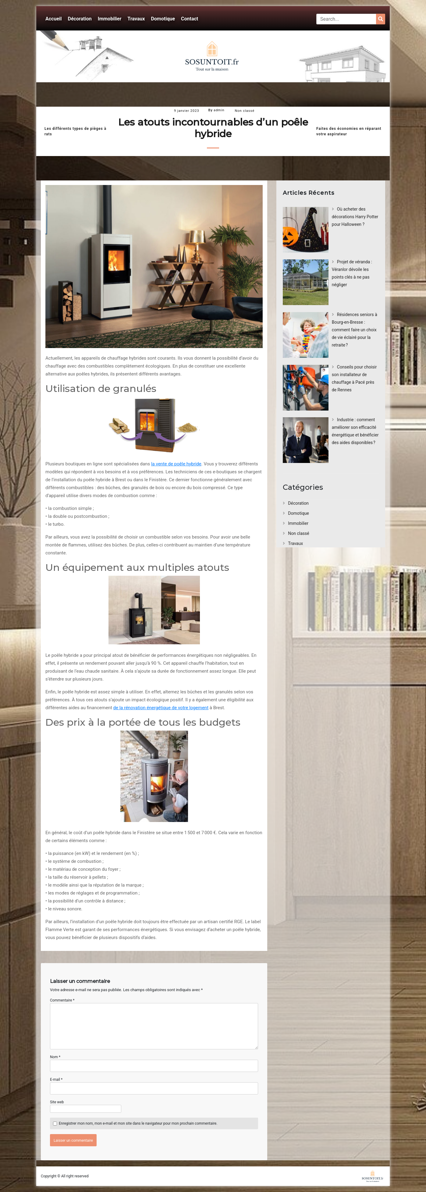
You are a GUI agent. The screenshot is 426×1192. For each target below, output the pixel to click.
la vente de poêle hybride (176, 464)
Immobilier (110, 19)
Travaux (136, 19)
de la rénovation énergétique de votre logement (161, 707)
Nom (55, 1057)
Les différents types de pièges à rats (75, 131)
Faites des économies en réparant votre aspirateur (348, 131)
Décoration (80, 19)
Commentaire (62, 1000)
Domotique (163, 19)
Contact (189, 19)
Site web (57, 1102)
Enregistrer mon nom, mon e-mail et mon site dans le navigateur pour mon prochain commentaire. (138, 1123)
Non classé (245, 111)
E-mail (56, 1079)
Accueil (53, 19)
